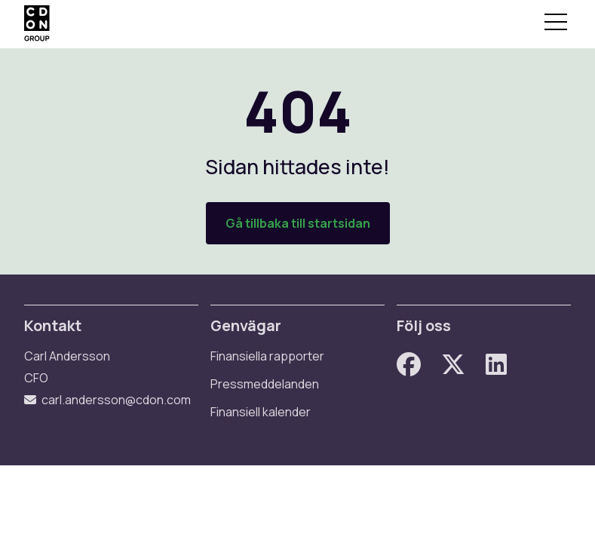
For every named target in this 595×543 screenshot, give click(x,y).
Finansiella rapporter (267, 356)
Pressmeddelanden (264, 384)
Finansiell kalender (260, 411)
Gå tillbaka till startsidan (297, 223)
